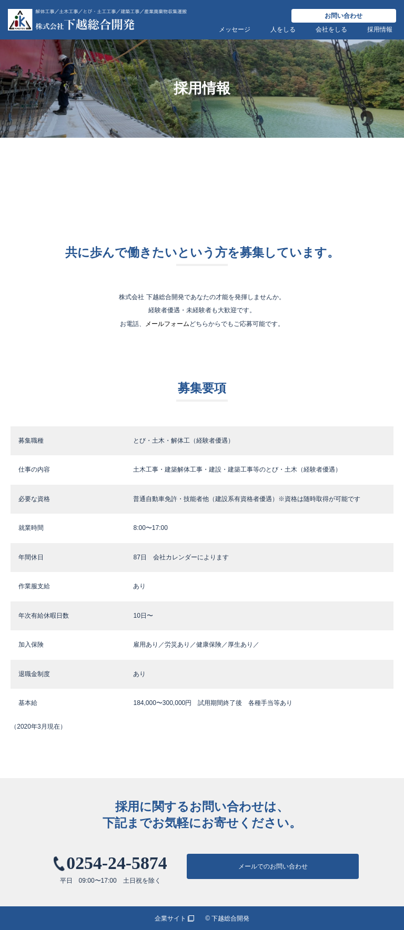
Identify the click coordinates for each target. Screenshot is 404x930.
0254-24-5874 (116, 863)
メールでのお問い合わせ (273, 866)
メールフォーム (167, 324)
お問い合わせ (343, 15)
